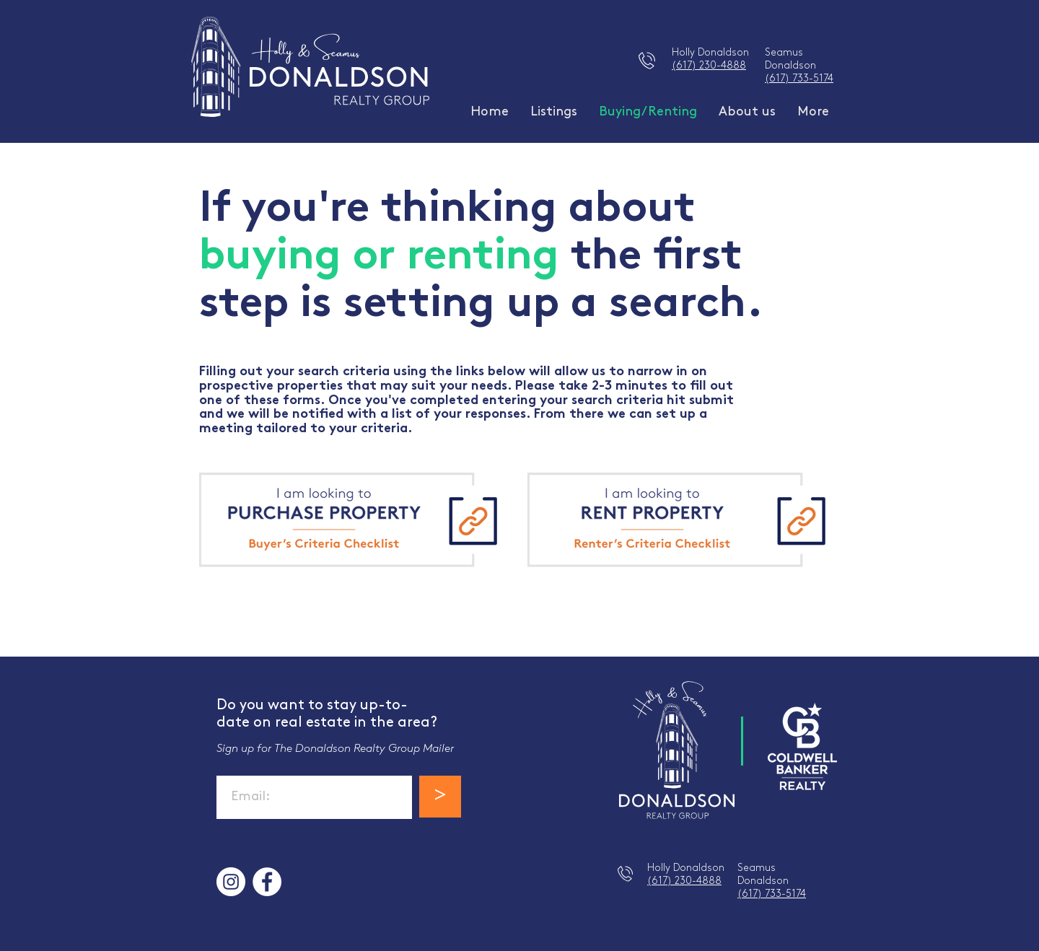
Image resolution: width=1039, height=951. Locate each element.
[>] (440, 796)
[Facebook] (267, 881)
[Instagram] (230, 881)
